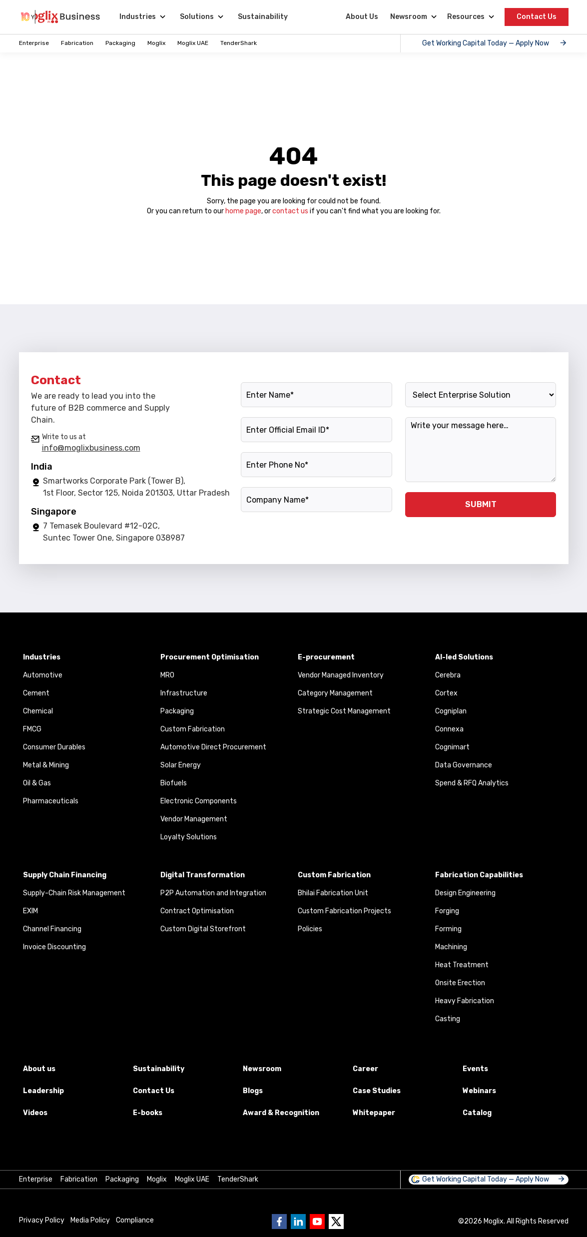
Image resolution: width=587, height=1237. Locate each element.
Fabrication (77, 42)
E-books (147, 1113)
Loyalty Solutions (188, 837)
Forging (447, 911)
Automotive (42, 675)
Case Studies (377, 1091)
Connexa (449, 729)
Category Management (335, 693)
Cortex (446, 693)
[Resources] (470, 17)
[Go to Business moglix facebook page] (279, 1221)
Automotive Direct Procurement (213, 747)
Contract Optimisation (197, 911)
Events (475, 1069)
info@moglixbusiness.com (91, 448)
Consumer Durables (54, 747)
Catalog (477, 1113)
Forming (448, 929)
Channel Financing (52, 929)
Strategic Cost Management (344, 711)
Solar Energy (180, 765)
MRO (167, 675)
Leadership (43, 1091)
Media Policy (90, 1220)
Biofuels (173, 783)
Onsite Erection (460, 983)
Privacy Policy (41, 1220)
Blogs (253, 1091)
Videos (35, 1113)
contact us (290, 211)
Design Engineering (465, 893)
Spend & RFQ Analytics (472, 783)
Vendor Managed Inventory (341, 675)
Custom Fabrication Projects (344, 911)
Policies (310, 929)
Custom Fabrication (192, 729)
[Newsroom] (412, 17)
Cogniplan (451, 711)
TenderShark (238, 42)
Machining (451, 947)
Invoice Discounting (54, 947)
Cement (36, 693)
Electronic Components (198, 801)
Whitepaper (374, 1113)
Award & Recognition (281, 1113)
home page (243, 211)
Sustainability (263, 16)
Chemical (38, 711)
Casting (447, 1019)
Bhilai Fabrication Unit (333, 893)
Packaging (120, 42)
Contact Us (537, 16)
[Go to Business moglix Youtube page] (317, 1221)
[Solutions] (201, 17)
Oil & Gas (37, 783)
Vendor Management (193, 819)
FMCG (32, 729)
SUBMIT (481, 504)
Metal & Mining (46, 765)
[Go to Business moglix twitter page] (336, 1221)
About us (39, 1069)
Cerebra (448, 675)
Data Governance (463, 765)
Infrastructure (183, 693)
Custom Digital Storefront (203, 929)
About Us (362, 16)
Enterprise (34, 42)
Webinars (479, 1091)
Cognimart (452, 747)
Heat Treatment (462, 965)
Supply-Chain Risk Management (74, 893)
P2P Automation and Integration (213, 893)
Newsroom (262, 1069)
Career (365, 1069)
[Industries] (141, 17)
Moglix (156, 42)
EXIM (30, 911)
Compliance (135, 1220)
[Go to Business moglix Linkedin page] (298, 1221)
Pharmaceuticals (50, 801)
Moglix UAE (192, 42)
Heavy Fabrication (464, 1001)
